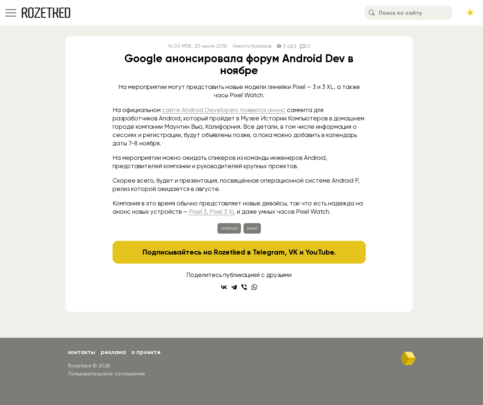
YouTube (319, 252)
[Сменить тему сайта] (470, 12)
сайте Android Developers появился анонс (223, 110)
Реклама (113, 352)
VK (293, 252)
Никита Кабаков (252, 46)
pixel (252, 228)
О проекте (146, 352)
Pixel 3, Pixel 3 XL (212, 211)
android (229, 228)
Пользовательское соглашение (106, 373)
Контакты (81, 352)
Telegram (269, 252)
